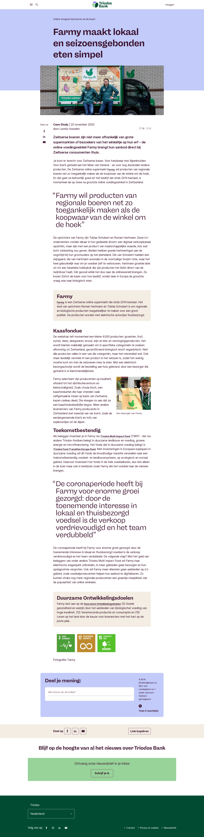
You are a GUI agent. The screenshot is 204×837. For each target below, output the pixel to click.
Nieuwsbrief (167, 827)
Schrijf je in (102, 773)
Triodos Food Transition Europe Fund (77, 449)
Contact (122, 827)
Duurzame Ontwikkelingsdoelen (105, 603)
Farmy (111, 169)
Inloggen (169, 4)
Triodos (34, 805)
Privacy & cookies (143, 827)
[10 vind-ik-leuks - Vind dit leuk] (141, 128)
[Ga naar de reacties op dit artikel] (148, 128)
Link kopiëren (139, 731)
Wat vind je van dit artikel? (64, 692)
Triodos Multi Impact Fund (117, 436)
